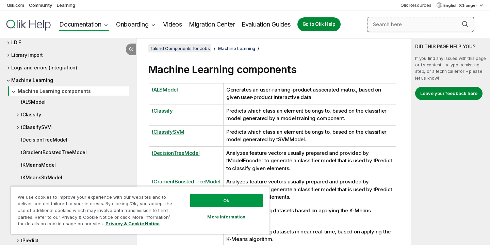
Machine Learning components (54, 91)
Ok (226, 200)
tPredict (29, 240)
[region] (140, 210)
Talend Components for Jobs (180, 48)
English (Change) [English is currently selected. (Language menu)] (460, 5)
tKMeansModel (38, 165)
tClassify (31, 114)
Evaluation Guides (266, 24)
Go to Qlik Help (319, 24)
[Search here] (421, 24)
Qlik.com (15, 5)
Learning (66, 5)
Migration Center (212, 24)
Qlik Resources (416, 5)
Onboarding (132, 24)
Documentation (80, 24)
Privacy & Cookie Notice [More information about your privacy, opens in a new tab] (132, 223)
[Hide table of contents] (131, 49)
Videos (172, 24)
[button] (465, 24)
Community (40, 5)
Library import (27, 55)
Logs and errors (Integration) (44, 67)
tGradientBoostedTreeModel (54, 152)
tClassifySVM (36, 127)
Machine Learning (32, 80)
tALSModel (33, 102)
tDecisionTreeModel (44, 140)
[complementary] (450, 141)
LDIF (16, 42)
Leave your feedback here (448, 93)
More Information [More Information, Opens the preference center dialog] (226, 216)
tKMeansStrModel (41, 177)
